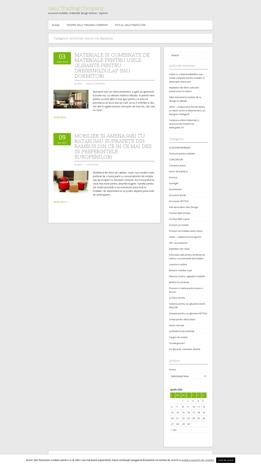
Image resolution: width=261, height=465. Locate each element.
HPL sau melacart (178, 242)
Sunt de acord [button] (225, 460)
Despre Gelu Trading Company (87, 25)
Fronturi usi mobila (179, 225)
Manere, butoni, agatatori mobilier (187, 276)
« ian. (174, 429)
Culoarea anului (177, 165)
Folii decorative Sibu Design (183, 207)
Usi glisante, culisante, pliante (184, 349)
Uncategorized (177, 343)
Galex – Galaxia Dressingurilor (185, 236)
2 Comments (92, 164)
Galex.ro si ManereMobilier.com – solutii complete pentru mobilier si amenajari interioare (187, 78)
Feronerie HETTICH (179, 201)
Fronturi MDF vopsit (179, 219)
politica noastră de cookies (198, 460)
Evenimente (175, 189)
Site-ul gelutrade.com (130, 25)
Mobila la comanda (179, 282)
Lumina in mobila (178, 264)
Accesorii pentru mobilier (182, 153)
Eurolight (173, 183)
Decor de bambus (178, 171)
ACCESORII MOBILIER (179, 147)
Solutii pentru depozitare (182, 319)
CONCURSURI (176, 159)
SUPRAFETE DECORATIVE (182, 331)
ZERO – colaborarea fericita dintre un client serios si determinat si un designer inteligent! (187, 110)
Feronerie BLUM (177, 195)
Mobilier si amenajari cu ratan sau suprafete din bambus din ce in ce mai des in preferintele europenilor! (113, 146)
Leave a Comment (95, 83)
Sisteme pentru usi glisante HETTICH (188, 313)
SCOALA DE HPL (177, 297)
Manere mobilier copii (180, 270)
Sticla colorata (176, 325)
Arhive (172, 369)
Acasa (56, 25)
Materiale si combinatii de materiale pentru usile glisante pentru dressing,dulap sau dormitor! (112, 65)
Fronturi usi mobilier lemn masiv (186, 231)
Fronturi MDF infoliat (179, 213)
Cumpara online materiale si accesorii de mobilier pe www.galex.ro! (184, 124)
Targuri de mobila (178, 337)
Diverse (173, 177)
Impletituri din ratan (179, 248)
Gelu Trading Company (76, 8)
